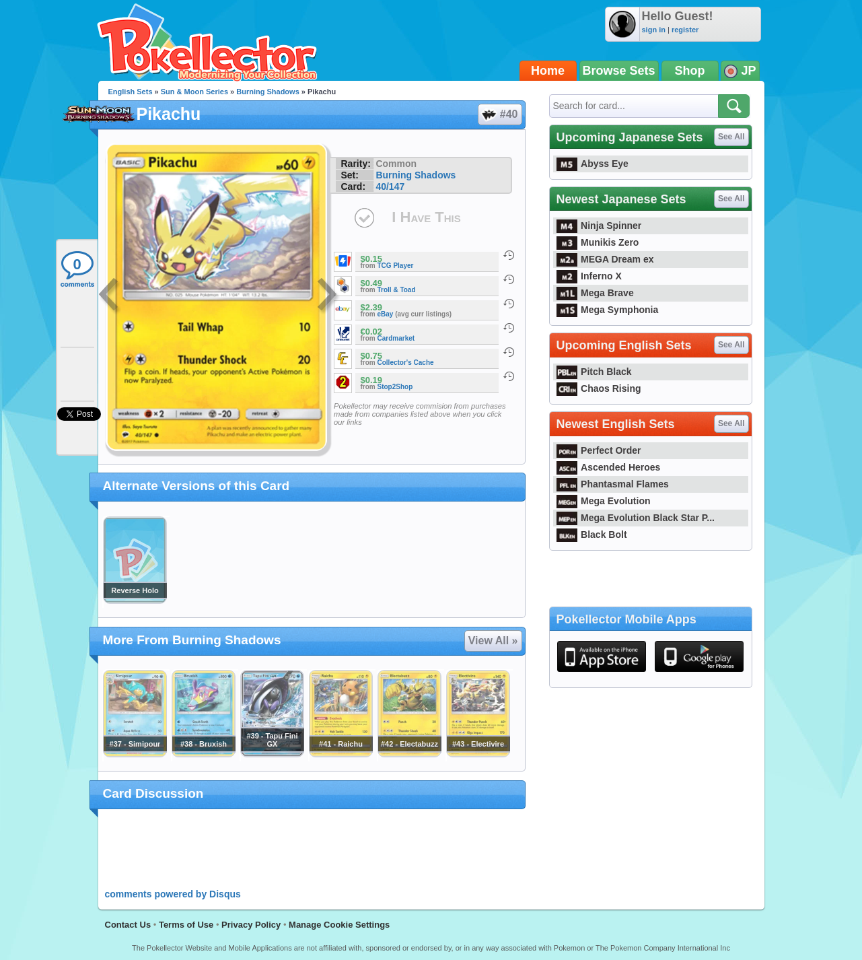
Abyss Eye (592, 163)
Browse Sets (619, 70)
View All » (493, 640)
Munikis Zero (597, 242)
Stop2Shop (395, 386)
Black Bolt (591, 534)
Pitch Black (594, 371)
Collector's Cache (406, 362)
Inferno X (589, 276)
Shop (690, 70)
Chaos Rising (598, 388)
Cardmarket (396, 338)
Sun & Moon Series (194, 92)
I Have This (426, 217)
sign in (654, 30)
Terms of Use (186, 925)
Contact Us (128, 925)
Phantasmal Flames (612, 484)
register (685, 30)
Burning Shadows (267, 92)
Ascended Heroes (608, 467)
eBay (386, 314)
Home (548, 70)
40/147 (389, 186)
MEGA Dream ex (605, 259)
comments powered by (173, 894)
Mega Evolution (603, 500)
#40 (499, 114)
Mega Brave (595, 292)
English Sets (130, 92)
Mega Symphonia (607, 309)
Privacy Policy (251, 925)
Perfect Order (598, 450)
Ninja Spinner (599, 225)
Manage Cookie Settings (339, 925)
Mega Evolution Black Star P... (635, 517)
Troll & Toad (397, 290)
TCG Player (396, 265)
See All (731, 136)
